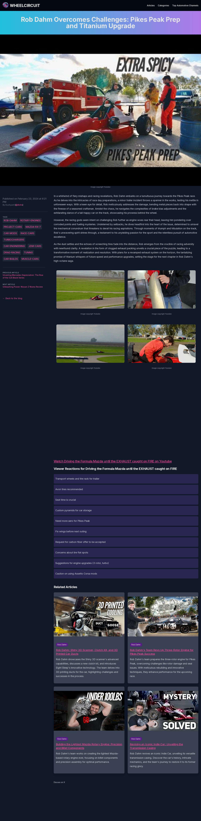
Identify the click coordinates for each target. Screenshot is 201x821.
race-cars (27, 233)
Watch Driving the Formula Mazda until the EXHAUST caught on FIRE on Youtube (113, 461)
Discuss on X (59, 782)
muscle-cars (30, 258)
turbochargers (14, 239)
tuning (28, 252)
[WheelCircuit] (21, 5)
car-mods (10, 233)
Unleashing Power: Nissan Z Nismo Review (23, 287)
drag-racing (12, 252)
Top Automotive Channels (185, 5)
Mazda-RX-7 (33, 226)
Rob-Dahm (10, 220)
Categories (163, 5)
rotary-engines (30, 220)
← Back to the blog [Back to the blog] (12, 298)
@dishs (19, 205)
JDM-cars (35, 246)
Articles (151, 5)
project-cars (13, 226)
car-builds (11, 258)
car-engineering (14, 246)
